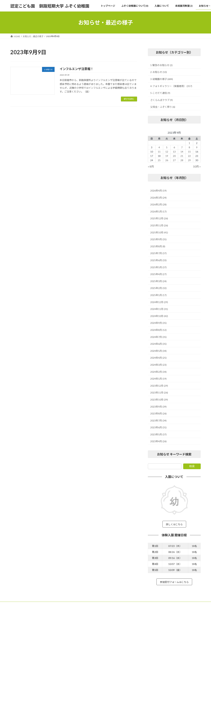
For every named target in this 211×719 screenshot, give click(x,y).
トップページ (84, 620)
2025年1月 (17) (158, 295)
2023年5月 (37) (158, 434)
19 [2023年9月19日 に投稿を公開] (166, 155)
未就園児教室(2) (85, 686)
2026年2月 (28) (158, 204)
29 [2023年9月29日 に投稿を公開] (189, 160)
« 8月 (151, 166)
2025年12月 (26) (159, 218)
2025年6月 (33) (158, 260)
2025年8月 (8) (157, 246)
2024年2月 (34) (158, 371)
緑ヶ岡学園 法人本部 (170, 626)
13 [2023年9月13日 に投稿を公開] (174, 151)
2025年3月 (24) (158, 281)
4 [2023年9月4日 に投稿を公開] (159, 147)
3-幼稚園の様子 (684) (161, 79)
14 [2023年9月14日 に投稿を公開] (181, 151)
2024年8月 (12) (158, 329)
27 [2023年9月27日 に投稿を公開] (174, 160)
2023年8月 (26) (158, 413)
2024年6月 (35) (158, 343)
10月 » (197, 166)
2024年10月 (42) (159, 316)
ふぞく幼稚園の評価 (89, 662)
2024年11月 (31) (159, 309)
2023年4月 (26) (158, 441)
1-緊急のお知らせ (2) (161, 65)
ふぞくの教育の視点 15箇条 (93, 638)
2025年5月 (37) (158, 267)
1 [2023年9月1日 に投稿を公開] (189, 143)
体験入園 (84, 674)
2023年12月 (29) (159, 385)
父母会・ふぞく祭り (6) (162, 107)
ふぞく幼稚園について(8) (89, 626)
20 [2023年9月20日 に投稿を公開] (174, 155)
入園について (84, 680)
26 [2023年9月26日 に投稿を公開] (166, 160)
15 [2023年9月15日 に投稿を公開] (189, 151)
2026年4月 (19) (158, 190)
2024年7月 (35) (158, 336)
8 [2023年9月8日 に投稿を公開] (189, 147)
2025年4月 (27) (158, 274)
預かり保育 (85, 668)
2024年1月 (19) (158, 378)
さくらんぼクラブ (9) (161, 99)
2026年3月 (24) (158, 197)
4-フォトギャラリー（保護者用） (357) (171, 86)
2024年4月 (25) (158, 357)
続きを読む (129, 99)
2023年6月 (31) (158, 427)
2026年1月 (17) (158, 211)
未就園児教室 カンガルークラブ (95, 692)
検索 (192, 466)
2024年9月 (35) (158, 323)
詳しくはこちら (174, 524)
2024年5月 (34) (158, 350)
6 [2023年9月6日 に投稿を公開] (174, 147)
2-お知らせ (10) (158, 72)
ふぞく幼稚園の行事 (89, 644)
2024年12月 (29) (159, 302)
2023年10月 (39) (159, 399)
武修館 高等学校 (168, 646)
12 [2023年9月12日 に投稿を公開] (166, 151)
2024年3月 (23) (158, 364)
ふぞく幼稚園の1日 (88, 650)
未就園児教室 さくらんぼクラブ (95, 698)
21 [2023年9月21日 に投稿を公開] (181, 155)
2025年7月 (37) (158, 253)
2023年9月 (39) (158, 406)
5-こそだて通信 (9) (160, 92)
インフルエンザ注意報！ (76, 69)
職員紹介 (84, 656)
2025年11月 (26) (159, 225)
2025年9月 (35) (158, 239)
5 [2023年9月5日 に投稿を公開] (166, 147)
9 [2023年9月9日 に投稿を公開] (197, 147)
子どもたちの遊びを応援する (93, 632)
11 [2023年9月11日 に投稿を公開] (159, 151)
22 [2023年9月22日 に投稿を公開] (189, 155)
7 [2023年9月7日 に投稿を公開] (182, 147)
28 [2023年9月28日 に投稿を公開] (181, 160)
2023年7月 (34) (158, 420)
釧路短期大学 (167, 633)
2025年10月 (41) (159, 232)
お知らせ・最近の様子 (88, 704)
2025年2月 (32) (158, 288)
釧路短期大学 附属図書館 (172, 640)
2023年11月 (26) (159, 392)
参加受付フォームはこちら (174, 583)
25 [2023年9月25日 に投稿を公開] (159, 160)
